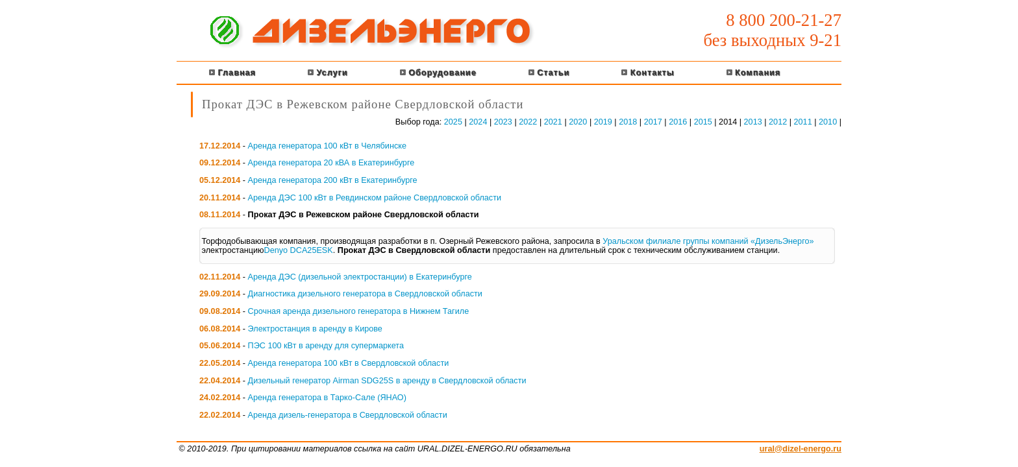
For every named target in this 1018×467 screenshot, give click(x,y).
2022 (528, 121)
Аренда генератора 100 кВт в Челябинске (327, 145)
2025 (453, 121)
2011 (803, 121)
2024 (478, 121)
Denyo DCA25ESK (298, 250)
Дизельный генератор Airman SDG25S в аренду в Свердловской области (387, 380)
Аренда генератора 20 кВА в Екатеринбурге (331, 162)
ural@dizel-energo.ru (800, 448)
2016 (678, 121)
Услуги (328, 72)
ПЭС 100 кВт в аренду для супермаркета (326, 345)
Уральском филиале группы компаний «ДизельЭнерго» (707, 241)
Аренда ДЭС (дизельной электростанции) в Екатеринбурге (360, 276)
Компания (753, 72)
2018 (628, 121)
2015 (703, 121)
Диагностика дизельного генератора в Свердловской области (365, 293)
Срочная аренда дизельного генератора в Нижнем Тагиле (358, 311)
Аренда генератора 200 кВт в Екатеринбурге (332, 180)
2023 (503, 121)
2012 (778, 121)
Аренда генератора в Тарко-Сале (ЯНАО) (327, 397)
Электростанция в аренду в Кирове (315, 328)
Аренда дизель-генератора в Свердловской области (347, 415)
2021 (553, 121)
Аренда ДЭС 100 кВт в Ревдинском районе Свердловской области (374, 197)
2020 (578, 121)
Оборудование (438, 72)
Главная (232, 72)
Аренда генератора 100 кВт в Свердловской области (348, 363)
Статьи (549, 72)
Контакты (647, 72)
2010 (828, 121)
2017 (653, 121)
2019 (603, 121)
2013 (753, 121)
